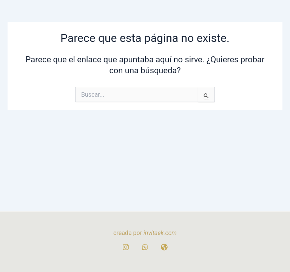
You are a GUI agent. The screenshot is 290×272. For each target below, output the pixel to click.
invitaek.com (160, 232)
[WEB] (164, 247)
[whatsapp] (145, 247)
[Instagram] (125, 247)
